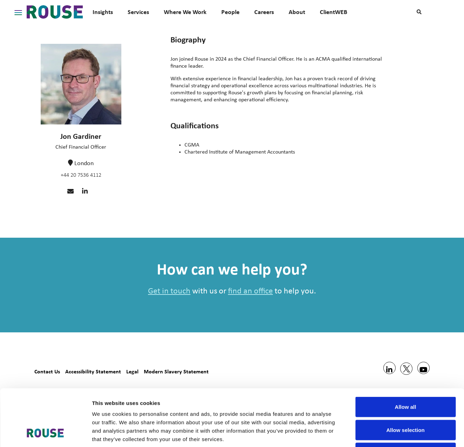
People (230, 12)
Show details (368, 433)
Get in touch (169, 291)
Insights (103, 12)
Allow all (405, 355)
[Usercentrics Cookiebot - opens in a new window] (45, 433)
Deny (405, 401)
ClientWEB (333, 12)
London (84, 163)
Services (138, 12)
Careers (264, 12)
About (297, 12)
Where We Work (185, 12)
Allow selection (405, 378)
